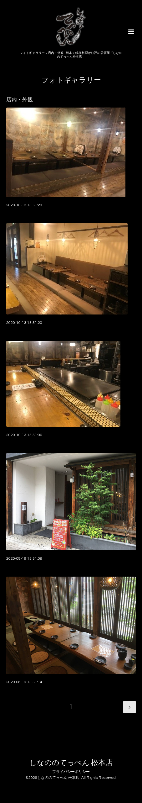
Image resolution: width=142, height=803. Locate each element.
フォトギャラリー (71, 80)
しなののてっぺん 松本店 (71, 763)
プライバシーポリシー (71, 772)
